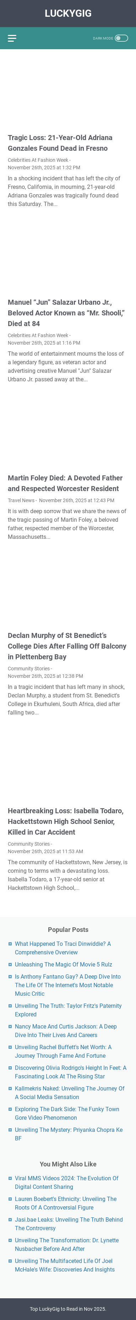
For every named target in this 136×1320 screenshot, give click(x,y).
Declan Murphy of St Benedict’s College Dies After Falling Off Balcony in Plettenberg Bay (67, 646)
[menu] (16, 38)
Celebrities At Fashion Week (38, 160)
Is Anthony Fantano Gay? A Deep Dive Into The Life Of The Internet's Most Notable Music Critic (68, 985)
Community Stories (29, 668)
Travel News (21, 500)
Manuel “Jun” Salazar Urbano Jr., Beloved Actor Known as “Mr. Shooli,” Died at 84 (66, 313)
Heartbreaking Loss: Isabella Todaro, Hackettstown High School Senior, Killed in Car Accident (66, 821)
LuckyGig (68, 13)
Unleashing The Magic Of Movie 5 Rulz (63, 964)
